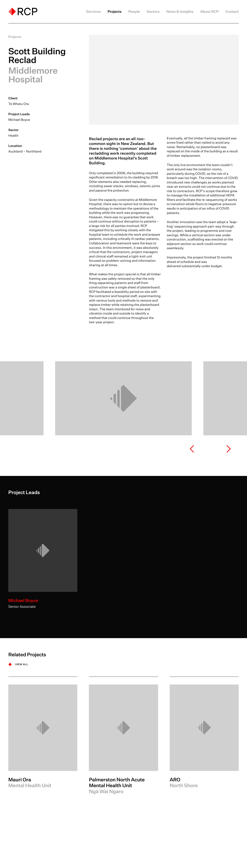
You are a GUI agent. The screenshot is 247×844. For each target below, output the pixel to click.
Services (93, 11)
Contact (232, 11)
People (134, 11)
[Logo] (22, 11)
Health (13, 136)
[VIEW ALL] (18, 664)
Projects (114, 11)
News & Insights (179, 11)
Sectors (153, 11)
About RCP (209, 11)
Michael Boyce (19, 120)
